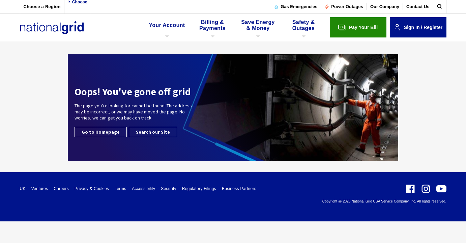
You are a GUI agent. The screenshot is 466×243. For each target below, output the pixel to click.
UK (23, 188)
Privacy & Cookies (92, 188)
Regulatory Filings (199, 188)
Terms (120, 188)
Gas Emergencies (295, 6)
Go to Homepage (101, 132)
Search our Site (153, 132)
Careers (61, 188)
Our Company (384, 6)
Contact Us (418, 6)
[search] (439, 7)
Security (168, 188)
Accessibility (143, 188)
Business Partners (239, 188)
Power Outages (343, 6)
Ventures (39, 188)
